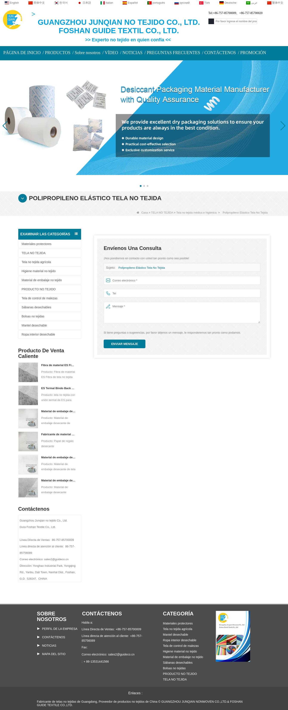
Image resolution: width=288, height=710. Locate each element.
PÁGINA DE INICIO (22, 52)
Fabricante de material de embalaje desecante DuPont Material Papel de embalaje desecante (58, 434)
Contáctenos (53, 637)
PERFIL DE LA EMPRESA (59, 628)
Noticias (49, 645)
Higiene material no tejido (39, 271)
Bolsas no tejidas (33, 316)
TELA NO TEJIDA (162, 212)
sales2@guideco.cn (121, 654)
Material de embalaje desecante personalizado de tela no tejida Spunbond (58, 480)
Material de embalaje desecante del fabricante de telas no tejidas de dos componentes (58, 457)
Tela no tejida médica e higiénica (196, 212)
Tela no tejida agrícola (36, 262)
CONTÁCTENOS (220, 52)
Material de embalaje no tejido (42, 280)
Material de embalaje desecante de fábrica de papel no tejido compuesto (58, 411)
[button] (141, 186)
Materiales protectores (37, 244)
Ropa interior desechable (38, 334)
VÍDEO (111, 52)
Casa (142, 212)
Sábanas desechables (36, 307)
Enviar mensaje (124, 344)
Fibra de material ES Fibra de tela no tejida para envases (58, 365)
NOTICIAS (132, 52)
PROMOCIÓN (253, 52)
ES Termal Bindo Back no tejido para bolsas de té (58, 388)
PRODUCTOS (58, 52)
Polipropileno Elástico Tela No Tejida (140, 267)
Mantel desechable (34, 325)
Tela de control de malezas (40, 298)
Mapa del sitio (54, 654)
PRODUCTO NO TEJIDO (39, 289)
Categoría (178, 613)
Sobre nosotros (87, 52)
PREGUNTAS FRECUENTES (173, 52)
